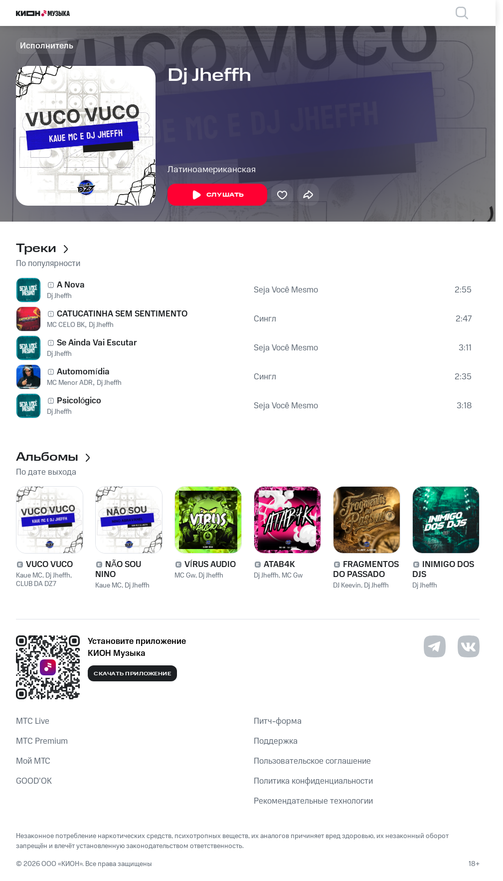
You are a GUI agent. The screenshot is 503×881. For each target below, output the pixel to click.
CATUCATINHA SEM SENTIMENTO (122, 314)
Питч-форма (278, 721)
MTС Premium (42, 741)
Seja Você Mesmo (286, 290)
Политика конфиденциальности (313, 781)
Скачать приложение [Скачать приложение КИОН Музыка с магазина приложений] (132, 673)
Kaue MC (29, 576)
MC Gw (184, 576)
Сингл (265, 319)
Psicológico (79, 401)
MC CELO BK (66, 325)
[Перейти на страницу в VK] (469, 646)
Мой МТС (33, 761)
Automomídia (83, 372)
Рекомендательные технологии (313, 801)
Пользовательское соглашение (312, 761)
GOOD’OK (34, 781)
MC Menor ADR (70, 383)
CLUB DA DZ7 (36, 584)
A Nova (71, 285)
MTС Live (32, 721)
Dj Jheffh (59, 296)
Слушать (217, 195)
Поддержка (276, 741)
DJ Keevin (347, 585)
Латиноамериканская (212, 170)
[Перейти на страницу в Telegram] (435, 646)
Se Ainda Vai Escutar (97, 343)
